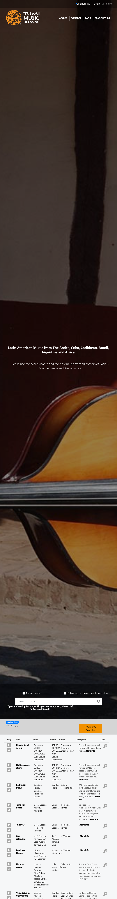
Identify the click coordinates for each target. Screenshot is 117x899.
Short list (83, 3)
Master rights (33, 693)
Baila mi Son (66, 864)
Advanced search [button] (90, 728)
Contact (76, 18)
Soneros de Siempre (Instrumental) (67, 748)
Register (109, 3)
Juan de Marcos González (38, 867)
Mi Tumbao (66, 836)
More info (90, 751)
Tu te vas (20, 825)
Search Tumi (102, 18)
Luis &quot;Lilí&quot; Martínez (41, 885)
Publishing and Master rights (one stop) (87, 693)
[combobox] (58, 701)
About (63, 18)
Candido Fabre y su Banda (38, 794)
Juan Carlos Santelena (56, 777)
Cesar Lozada (40, 805)
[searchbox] (58, 701)
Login (97, 3)
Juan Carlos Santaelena (57, 757)
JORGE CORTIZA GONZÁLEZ (39, 751)
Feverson (38, 745)
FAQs (88, 18)
